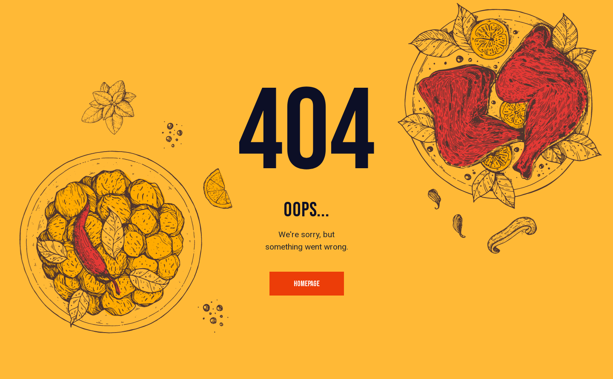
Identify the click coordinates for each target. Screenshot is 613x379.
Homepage (307, 283)
